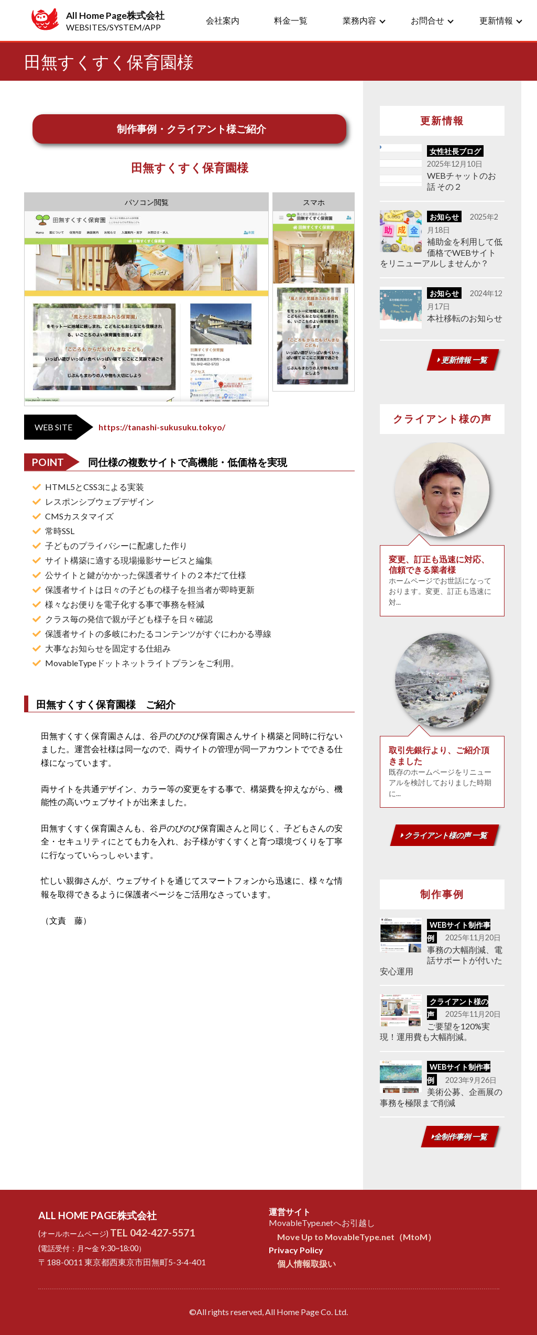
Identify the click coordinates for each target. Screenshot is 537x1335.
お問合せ (427, 20)
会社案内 (222, 20)
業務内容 (359, 20)
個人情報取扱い (306, 1263)
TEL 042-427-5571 (152, 1233)
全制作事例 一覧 (460, 1136)
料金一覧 (291, 20)
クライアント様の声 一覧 (444, 835)
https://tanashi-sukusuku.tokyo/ (161, 427)
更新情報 (496, 20)
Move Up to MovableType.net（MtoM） (356, 1237)
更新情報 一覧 (463, 359)
